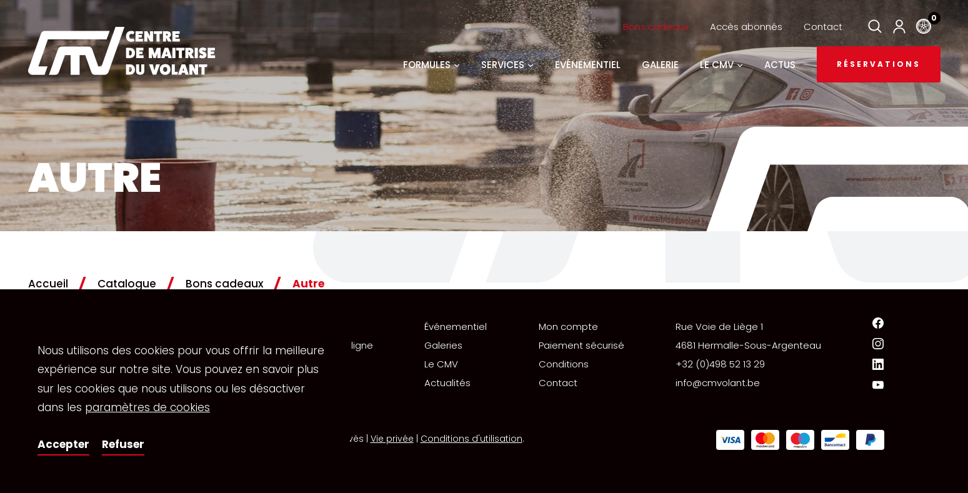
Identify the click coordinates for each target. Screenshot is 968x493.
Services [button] (507, 64)
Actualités (447, 382)
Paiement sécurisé (581, 345)
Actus (780, 64)
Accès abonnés (746, 26)
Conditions (564, 364)
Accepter (63, 444)
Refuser (123, 444)
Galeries (443, 345)
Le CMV (441, 364)
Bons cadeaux (656, 26)
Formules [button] (431, 64)
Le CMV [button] (721, 64)
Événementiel (455, 326)
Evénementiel (588, 64)
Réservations (879, 64)
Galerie (660, 64)
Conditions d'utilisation (471, 438)
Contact (823, 26)
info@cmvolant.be (718, 382)
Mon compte (568, 326)
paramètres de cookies (147, 407)
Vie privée (392, 438)
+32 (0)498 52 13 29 (720, 364)
